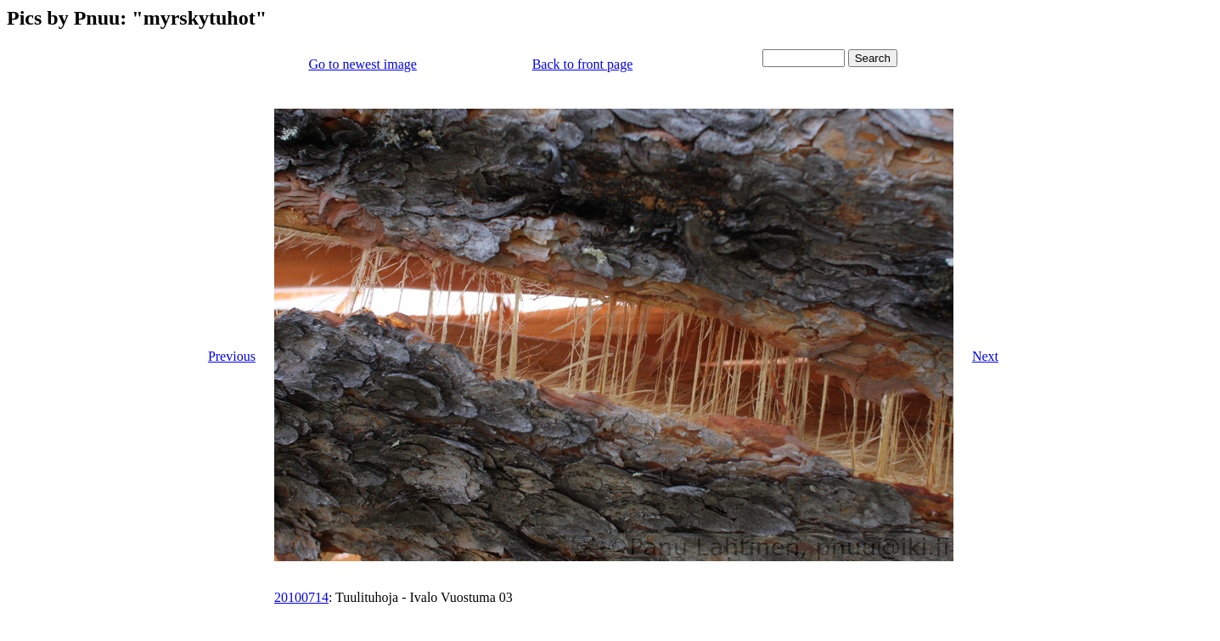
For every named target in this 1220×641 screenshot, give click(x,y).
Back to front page (582, 64)
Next (985, 356)
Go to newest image (362, 64)
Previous (232, 356)
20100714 (301, 597)
